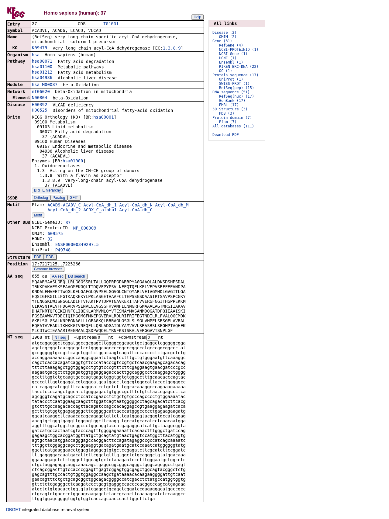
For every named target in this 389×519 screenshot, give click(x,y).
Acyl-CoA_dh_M (171, 205)
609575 (55, 234)
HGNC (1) (228, 58)
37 (68, 223)
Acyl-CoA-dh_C (136, 210)
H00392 (39, 105)
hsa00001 (103, 117)
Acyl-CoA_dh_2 (64, 210)
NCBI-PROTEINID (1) (239, 49)
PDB (38, 257)
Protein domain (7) (232, 118)
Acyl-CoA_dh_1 (100, 205)
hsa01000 (73, 161)
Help (197, 17)
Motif (38, 216)
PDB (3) (227, 113)
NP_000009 (84, 228)
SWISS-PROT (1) (234, 83)
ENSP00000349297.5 (77, 245)
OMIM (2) (228, 37)
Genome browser (48, 270)
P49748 (63, 250)
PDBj (50, 257)
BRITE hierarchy (47, 191)
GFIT (74, 198)
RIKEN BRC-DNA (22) (239, 66)
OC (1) (225, 71)
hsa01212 (42, 72)
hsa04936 (42, 78)
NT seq (60, 338)
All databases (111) (233, 126)
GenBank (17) (232, 101)
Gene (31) (222, 41)
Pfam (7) (228, 122)
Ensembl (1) (231, 62)
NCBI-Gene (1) (233, 54)
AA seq (58, 277)
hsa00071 (42, 61)
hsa (36, 55)
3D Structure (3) (230, 109)
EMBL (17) (229, 105)
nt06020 (41, 92)
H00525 (39, 110)
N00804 (39, 98)
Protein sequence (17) (235, 75)
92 (50, 239)
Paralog (59, 198)
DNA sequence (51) (231, 92)
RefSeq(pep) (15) (236, 88)
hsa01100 (42, 67)
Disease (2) (224, 32)
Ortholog (41, 198)
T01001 (111, 24)
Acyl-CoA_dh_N (136, 205)
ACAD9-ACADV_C (64, 205)
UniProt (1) (231, 79)
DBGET (13, 510)
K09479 (39, 48)
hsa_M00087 (44, 85)
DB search (76, 277)
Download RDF (225, 135)
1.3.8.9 (172, 48)
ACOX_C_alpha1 (100, 210)
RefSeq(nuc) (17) (236, 96)
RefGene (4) (231, 45)
